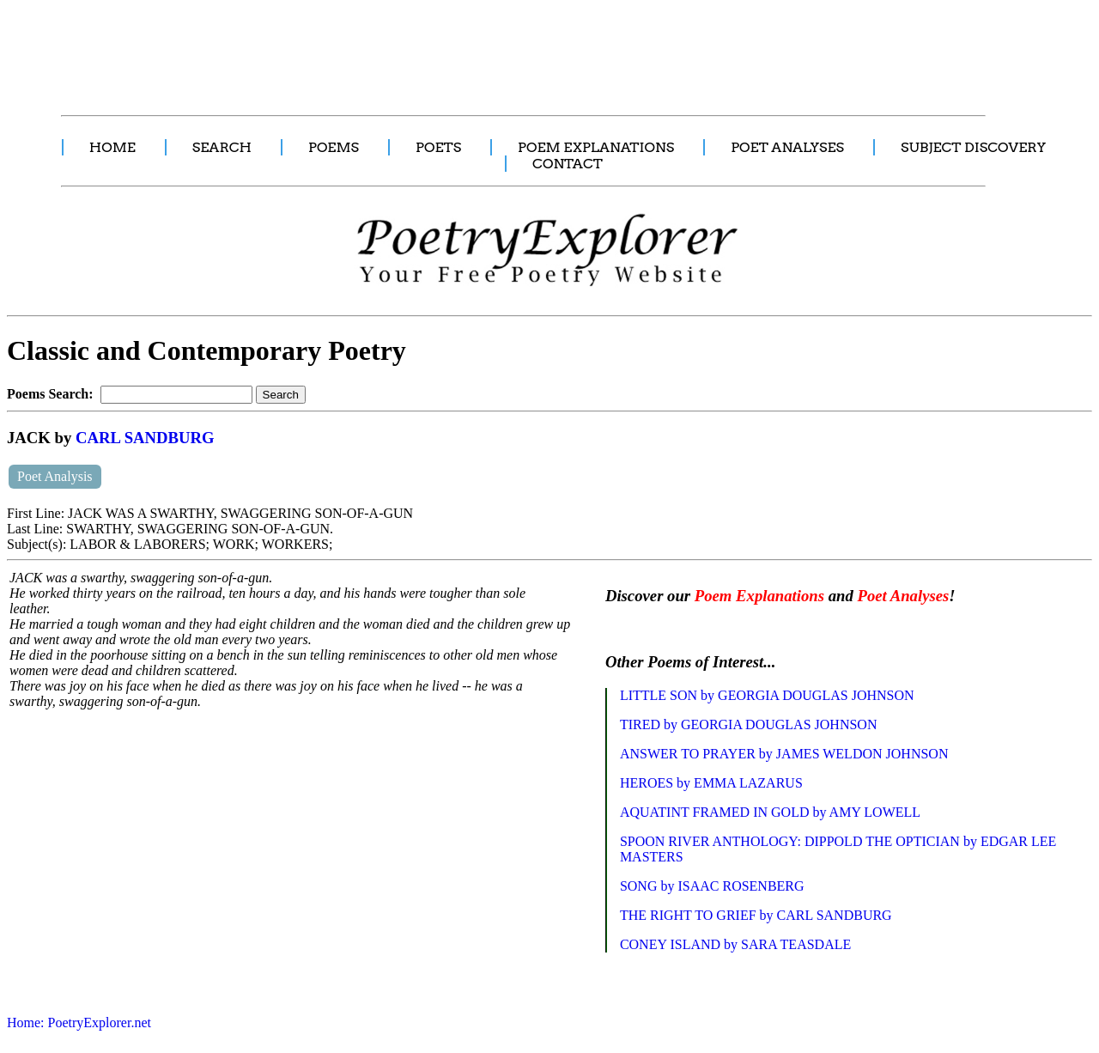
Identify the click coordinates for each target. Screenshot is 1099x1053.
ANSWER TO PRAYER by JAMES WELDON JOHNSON (784, 753)
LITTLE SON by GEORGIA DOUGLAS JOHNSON (767, 695)
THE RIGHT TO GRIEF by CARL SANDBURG (756, 915)
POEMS (333, 147)
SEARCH (222, 147)
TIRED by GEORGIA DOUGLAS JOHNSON (748, 724)
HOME (112, 147)
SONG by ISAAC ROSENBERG (712, 886)
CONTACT (567, 163)
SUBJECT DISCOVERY (973, 147)
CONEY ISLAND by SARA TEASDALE (735, 944)
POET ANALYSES (787, 147)
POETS (438, 147)
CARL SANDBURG (145, 438)
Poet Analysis (55, 476)
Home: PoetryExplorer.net (79, 1022)
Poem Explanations (759, 596)
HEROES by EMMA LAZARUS (711, 783)
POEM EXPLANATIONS (596, 147)
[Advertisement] (322, 48)
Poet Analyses (903, 596)
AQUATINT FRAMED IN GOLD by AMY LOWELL (770, 812)
